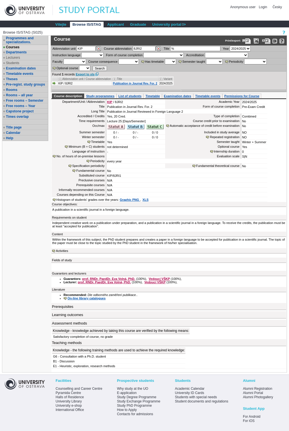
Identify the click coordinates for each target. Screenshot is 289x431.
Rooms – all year (19, 95)
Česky (277, 7)
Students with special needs (196, 397)
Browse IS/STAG (87, 24)
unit (64, 48)
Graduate (138, 24)
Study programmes (100, 96)
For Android (251, 417)
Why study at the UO (132, 389)
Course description (68, 96)
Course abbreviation (118, 48)
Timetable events (19, 74)
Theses (11, 79)
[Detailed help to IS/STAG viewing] (282, 41)
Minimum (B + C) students (86, 146)
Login (263, 7)
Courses (12, 47)
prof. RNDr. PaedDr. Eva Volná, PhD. (108, 278)
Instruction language (66, 55)
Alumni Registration (257, 389)
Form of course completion (124, 55)
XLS (145, 199)
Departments (16, 52)
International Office (70, 410)
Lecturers (13, 58)
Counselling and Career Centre (79, 389)
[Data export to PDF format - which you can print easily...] (246, 41)
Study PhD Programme (134, 406)
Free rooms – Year (20, 106)
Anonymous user (243, 7)
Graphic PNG (130, 199)
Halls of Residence (70, 397)
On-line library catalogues (86, 298)
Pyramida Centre (68, 393)
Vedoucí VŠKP (159, 278)
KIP (109, 102)
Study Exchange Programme (138, 401)
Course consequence (103, 61)
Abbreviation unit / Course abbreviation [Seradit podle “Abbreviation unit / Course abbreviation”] (86, 78)
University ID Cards (189, 393)
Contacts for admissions (135, 414)
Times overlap (17, 117)
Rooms (11, 90)
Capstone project (20, 111)
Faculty (57, 61)
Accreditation (195, 55)
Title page (14, 127)
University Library (69, 401)
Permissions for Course (241, 96)
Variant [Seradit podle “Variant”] (167, 78)
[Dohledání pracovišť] (99, 49)
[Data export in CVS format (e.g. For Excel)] (266, 41)
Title (166, 48)
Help (9, 138)
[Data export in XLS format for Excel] (256, 41)
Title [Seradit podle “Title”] (119, 78)
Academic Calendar (190, 389)
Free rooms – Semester (24, 101)
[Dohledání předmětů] (158, 49)
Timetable (152, 96)
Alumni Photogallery (258, 397)
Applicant (115, 24)
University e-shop (69, 406)
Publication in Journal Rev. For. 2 (135, 83)
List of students (130, 96)
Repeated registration (224, 137)
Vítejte (60, 24)
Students (12, 63)
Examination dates (21, 68)
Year (226, 48)
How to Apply (127, 410)
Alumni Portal (253, 393)
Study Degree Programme (136, 397)
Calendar (13, 133)
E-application (126, 393)
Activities (62, 250)
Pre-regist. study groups (25, 84)
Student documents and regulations (201, 401)
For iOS (249, 421)
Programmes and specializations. (20, 40)
